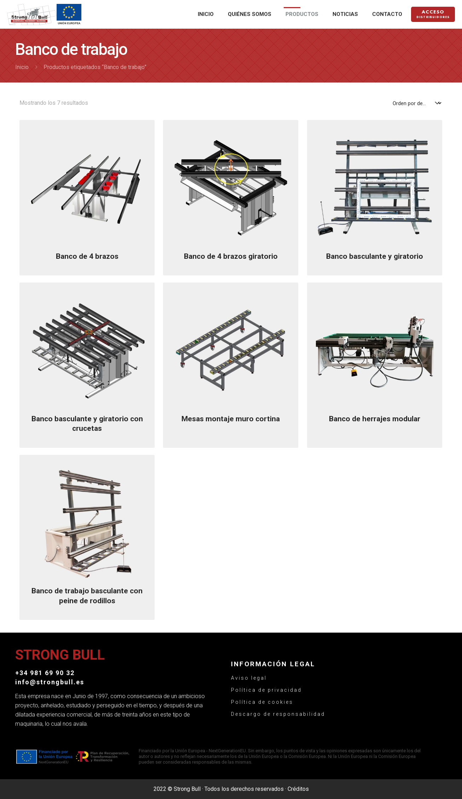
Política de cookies (262, 702)
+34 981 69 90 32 (45, 673)
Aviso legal (249, 678)
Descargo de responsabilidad (278, 714)
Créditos (298, 789)
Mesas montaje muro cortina (230, 419)
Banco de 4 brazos (87, 256)
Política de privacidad (266, 690)
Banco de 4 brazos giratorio (231, 256)
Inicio (22, 67)
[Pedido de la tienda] (417, 103)
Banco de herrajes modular (374, 419)
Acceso (433, 15)
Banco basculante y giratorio (374, 256)
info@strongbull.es (49, 682)
